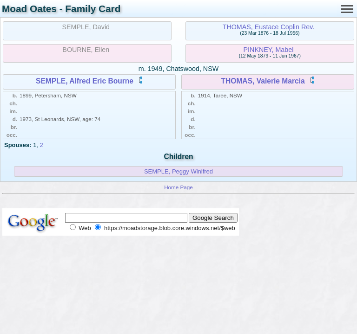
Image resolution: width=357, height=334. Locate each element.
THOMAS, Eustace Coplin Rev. (269, 27)
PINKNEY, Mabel (269, 49)
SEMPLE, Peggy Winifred (178, 171)
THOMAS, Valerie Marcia (262, 81)
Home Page (178, 187)
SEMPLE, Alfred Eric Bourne (84, 81)
